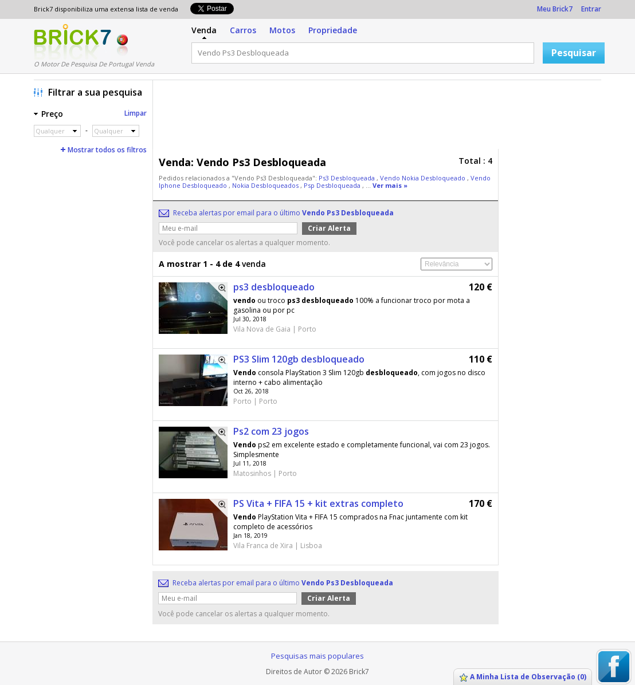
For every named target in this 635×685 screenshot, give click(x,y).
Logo (72, 42)
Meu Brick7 (555, 9)
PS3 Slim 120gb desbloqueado (298, 359)
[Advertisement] (380, 117)
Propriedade (332, 30)
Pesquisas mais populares (317, 656)
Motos (282, 30)
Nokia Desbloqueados (266, 185)
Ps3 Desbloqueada (348, 178)
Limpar (135, 113)
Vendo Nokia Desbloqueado (423, 178)
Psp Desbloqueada (333, 185)
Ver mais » (390, 185)
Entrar (591, 9)
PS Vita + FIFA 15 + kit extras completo (318, 503)
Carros (243, 30)
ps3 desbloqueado (274, 287)
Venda (204, 30)
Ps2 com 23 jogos (271, 431)
